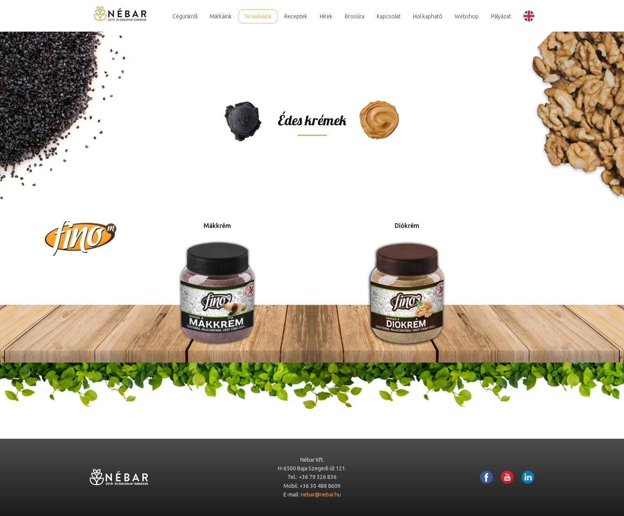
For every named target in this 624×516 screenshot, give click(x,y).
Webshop (467, 16)
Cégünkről (184, 16)
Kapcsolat (389, 16)
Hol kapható (427, 16)
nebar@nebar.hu (321, 494)
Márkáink (221, 16)
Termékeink (258, 16)
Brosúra (354, 16)
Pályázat (501, 16)
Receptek (295, 16)
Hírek (326, 16)
